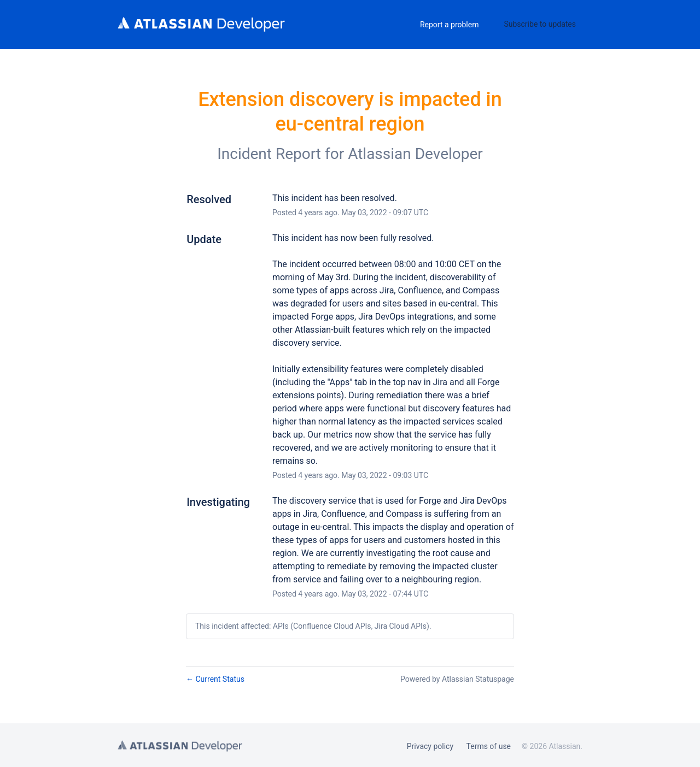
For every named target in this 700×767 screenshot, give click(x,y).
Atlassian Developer (415, 154)
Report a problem (449, 24)
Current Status (215, 679)
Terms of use (488, 746)
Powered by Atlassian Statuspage (457, 679)
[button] (539, 24)
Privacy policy (430, 746)
